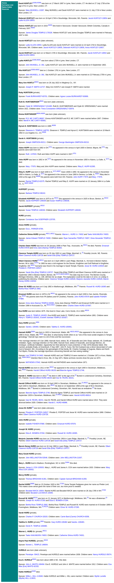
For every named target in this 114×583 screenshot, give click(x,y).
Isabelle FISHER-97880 (35, 424)
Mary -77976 (31, 166)
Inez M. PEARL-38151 (65, 378)
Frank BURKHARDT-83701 (36, 96)
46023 (60, 394)
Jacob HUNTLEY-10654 (97, 18)
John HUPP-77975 (80, 177)
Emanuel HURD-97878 (66, 424)
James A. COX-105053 (35, 467)
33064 (33, 331)
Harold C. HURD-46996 (57, 403)
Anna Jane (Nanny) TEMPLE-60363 (47, 248)
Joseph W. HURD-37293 (35, 500)
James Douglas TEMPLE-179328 (39, 33)
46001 (39, 60)
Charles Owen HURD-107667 (79, 306)
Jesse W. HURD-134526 (94, 266)
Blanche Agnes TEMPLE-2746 (72, 370)
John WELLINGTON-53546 (36, 458)
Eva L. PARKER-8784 (34, 229)
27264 (62, 484)
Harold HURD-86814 (82, 395)
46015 (67, 274)
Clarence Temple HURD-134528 (62, 279)
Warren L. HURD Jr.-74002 (73, 234)
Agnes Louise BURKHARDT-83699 (74, 96)
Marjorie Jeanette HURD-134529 (89, 279)
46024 (46, 540)
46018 (87, 310)
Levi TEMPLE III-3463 (34, 355)
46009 (31, 183)
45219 (35, 498)
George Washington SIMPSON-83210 (74, 142)
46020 (77, 331)
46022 (51, 367)
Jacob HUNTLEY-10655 (52, 47)
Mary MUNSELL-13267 (35, 10)
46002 (37, 70)
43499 (33, 571)
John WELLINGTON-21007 (71, 458)
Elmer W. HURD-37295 (70, 507)
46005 (43, 113)
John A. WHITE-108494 (35, 564)
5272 (49, 159)
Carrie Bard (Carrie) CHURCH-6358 (75, 517)
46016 (52, 293)
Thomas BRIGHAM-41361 (36, 479)
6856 (37, 322)
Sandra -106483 (32, 327)
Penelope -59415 (32, 554)
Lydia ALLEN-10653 (26, 20)
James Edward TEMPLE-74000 (38, 238)
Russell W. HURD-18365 (96, 287)
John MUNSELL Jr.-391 (35, 65)
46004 (38, 113)
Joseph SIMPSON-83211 (36, 142)
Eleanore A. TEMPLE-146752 (37, 130)
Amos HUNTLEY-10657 (94, 47)
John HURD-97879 (81, 297)
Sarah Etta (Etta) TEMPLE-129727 (61, 255)
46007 (59, 171)
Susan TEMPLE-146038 (59, 201)
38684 (41, 101)
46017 (53, 305)
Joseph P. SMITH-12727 (35, 87)
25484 (67, 462)
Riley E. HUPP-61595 (86, 166)
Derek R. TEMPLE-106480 (36, 526)
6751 (50, 147)
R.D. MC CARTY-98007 (35, 118)
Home (4, 3)
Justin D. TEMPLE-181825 (36, 315)
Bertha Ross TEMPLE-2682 (30, 289)
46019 (72, 331)
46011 (48, 233)
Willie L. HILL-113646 (34, 576)
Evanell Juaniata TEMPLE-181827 (53, 317)
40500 (34, 559)
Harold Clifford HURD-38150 (45, 370)
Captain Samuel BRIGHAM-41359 (72, 479)
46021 (28, 357)
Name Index (7, 7)
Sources (5, 9)
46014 (41, 260)
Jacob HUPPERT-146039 (36, 201)
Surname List (7, 5)
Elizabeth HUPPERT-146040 (69, 210)
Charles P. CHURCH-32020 (37, 517)
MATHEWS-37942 (33, 362)
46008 (38, 176)
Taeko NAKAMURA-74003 (97, 234)
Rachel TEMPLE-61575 (35, 181)
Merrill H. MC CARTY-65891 (34, 121)
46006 (54, 125)
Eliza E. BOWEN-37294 (35, 433)
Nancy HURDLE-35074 (102, 554)
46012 (52, 233)
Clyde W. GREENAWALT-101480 (39, 106)
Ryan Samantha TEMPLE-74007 (77, 238)
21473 (36, 263)
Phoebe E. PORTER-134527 (30, 268)
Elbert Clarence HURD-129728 (31, 255)
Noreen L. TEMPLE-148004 (37, 545)
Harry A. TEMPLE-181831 (29, 317)
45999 (39, 3)
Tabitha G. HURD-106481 (61, 327)
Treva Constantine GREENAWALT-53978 (57, 109)
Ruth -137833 (31, 154)
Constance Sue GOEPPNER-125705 (40, 219)
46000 (50, 25)
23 (82, 252)
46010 (56, 198)
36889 (32, 484)
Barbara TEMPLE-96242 (35, 193)
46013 (85, 245)
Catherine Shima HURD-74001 (72, 535)
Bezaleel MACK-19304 (35, 491)
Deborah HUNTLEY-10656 (73, 47)
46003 (36, 82)
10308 (34, 3)
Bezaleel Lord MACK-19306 (42, 493)
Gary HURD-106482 (59, 522)
